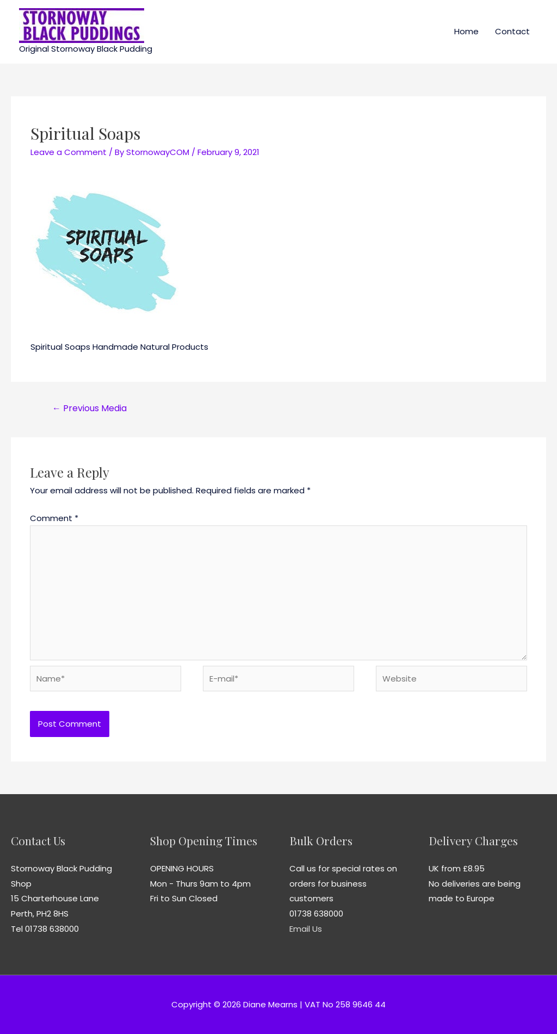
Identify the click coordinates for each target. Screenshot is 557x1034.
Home (466, 31)
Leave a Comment (68, 152)
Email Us (305, 928)
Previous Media (89, 408)
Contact (512, 31)
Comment (54, 518)
